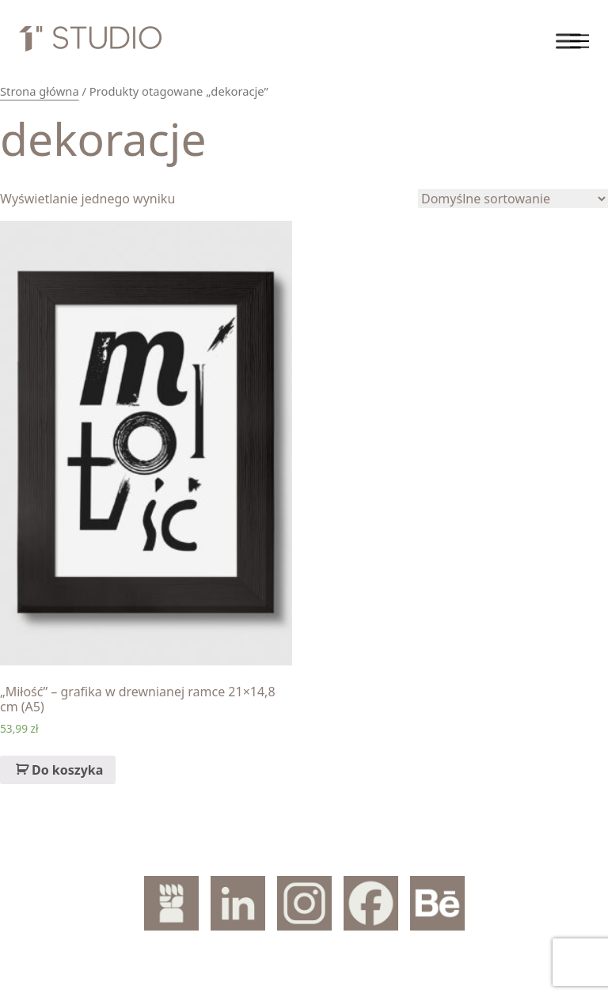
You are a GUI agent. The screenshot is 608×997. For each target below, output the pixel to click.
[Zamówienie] (513, 198)
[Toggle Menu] (568, 40)
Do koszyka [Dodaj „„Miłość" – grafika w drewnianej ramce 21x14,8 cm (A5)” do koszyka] (67, 770)
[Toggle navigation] (579, 41)
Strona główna (39, 91)
